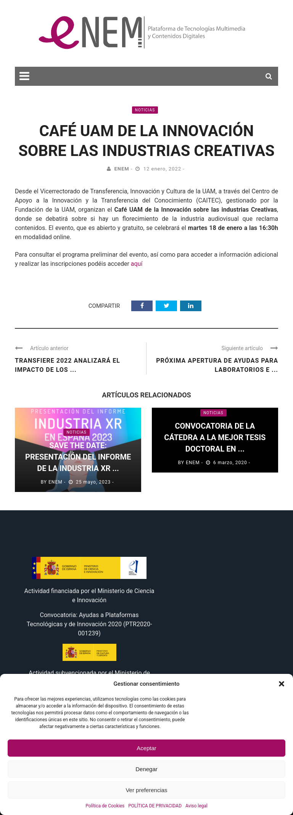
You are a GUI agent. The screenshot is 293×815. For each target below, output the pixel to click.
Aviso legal (196, 806)
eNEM (121, 169)
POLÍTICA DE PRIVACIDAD (155, 806)
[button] (281, 684)
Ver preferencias (146, 790)
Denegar (146, 769)
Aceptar (146, 748)
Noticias (145, 110)
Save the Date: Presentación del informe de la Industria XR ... (78, 457)
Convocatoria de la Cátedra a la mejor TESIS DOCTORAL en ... (215, 437)
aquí (137, 263)
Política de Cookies (104, 806)
